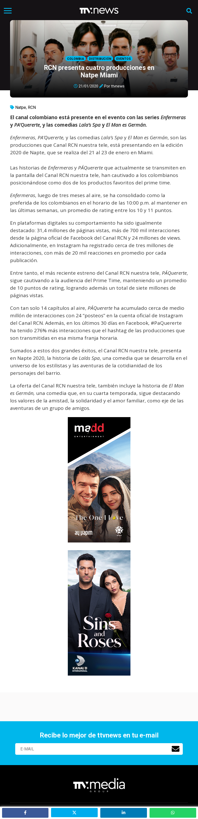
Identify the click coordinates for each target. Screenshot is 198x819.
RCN (32, 107)
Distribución (100, 59)
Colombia (75, 59)
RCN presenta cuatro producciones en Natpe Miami (99, 71)
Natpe (20, 107)
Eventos (123, 59)
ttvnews (118, 86)
